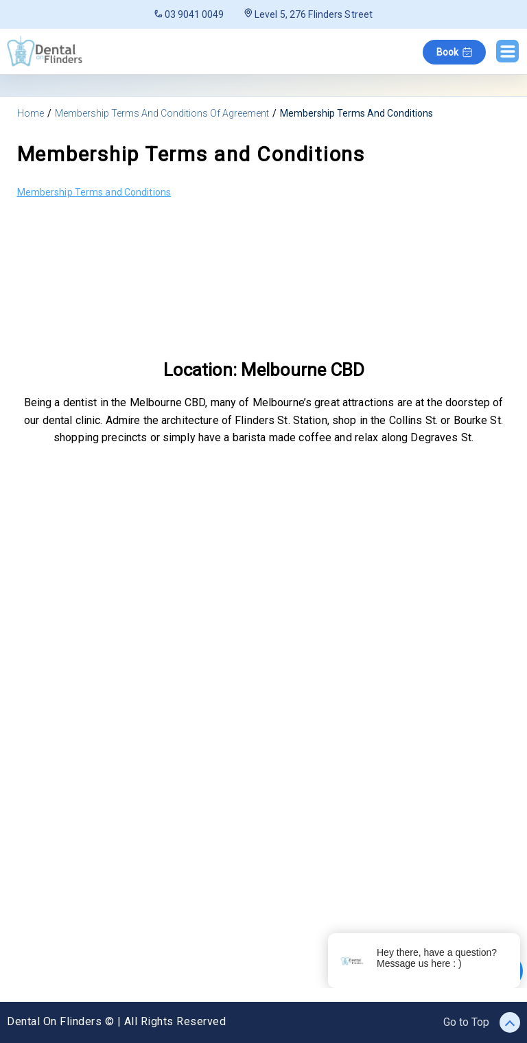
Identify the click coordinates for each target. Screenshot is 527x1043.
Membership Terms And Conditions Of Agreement (162, 113)
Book (454, 52)
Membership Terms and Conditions (94, 192)
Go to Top (481, 1022)
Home (30, 113)
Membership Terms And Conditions (356, 113)
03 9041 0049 (189, 14)
